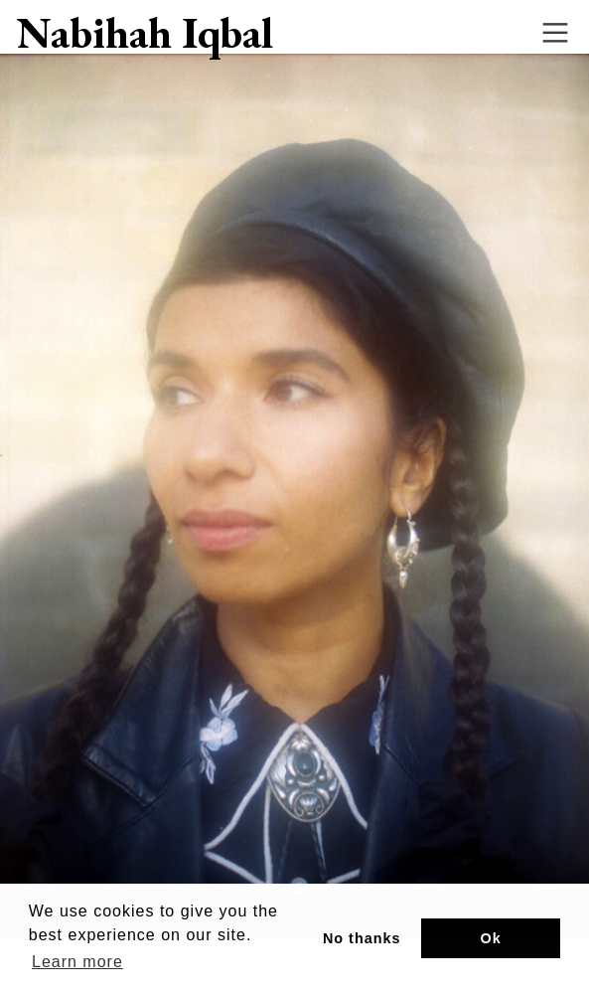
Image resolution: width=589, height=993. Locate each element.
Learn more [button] (77, 961)
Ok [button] (491, 938)
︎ (555, 33)
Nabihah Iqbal (145, 33)
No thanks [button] (362, 938)
